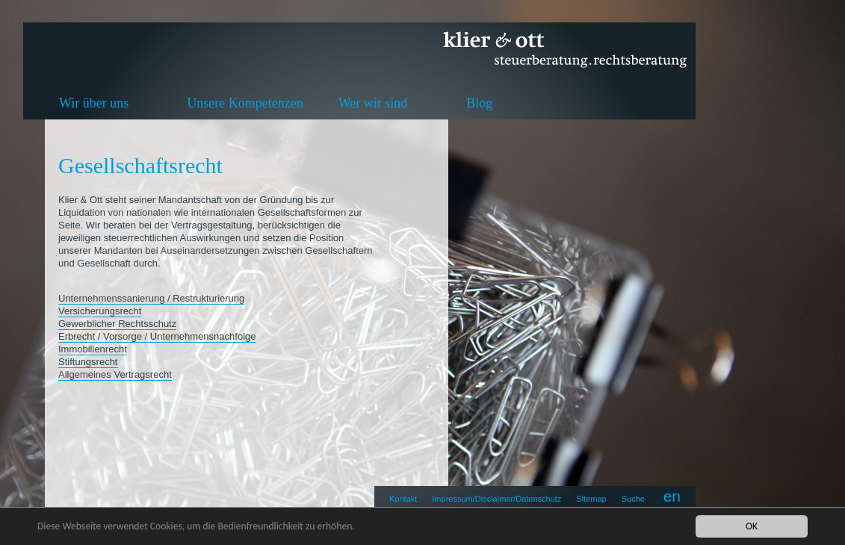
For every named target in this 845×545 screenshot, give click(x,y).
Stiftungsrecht (88, 361)
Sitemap (591, 498)
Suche (633, 498)
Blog (479, 103)
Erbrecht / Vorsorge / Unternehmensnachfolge (157, 336)
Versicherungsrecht (99, 311)
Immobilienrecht (92, 349)
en (672, 496)
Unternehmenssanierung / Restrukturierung (151, 298)
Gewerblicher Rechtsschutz (117, 323)
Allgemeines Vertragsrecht (115, 374)
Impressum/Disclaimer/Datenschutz (496, 498)
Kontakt (403, 498)
